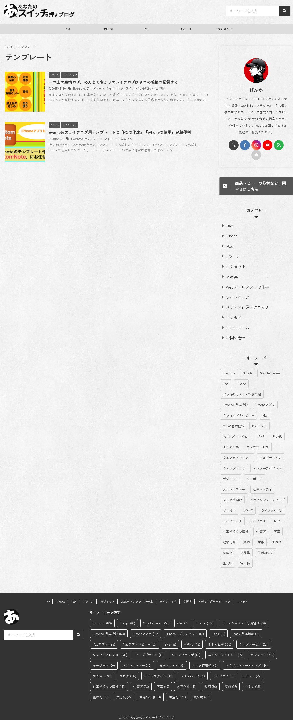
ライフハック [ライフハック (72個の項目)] (232, 516)
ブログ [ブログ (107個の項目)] (248, 506)
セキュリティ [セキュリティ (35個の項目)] (262, 485)
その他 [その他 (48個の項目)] (277, 432)
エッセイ (231, 313)
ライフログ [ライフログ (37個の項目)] (258, 516)
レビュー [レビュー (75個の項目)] (280, 516)
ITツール (186, 28)
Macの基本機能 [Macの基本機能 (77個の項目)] (233, 421)
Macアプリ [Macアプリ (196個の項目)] (259, 421)
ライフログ (141, 88)
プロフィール (234, 323)
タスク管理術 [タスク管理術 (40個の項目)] (232, 495)
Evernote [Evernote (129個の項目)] (229, 368)
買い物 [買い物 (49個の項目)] (245, 558)
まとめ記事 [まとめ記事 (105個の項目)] (231, 442)
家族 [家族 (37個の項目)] (261, 537)
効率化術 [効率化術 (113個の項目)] (229, 537)
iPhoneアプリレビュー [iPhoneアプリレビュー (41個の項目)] (238, 411)
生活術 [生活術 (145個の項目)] (227, 558)
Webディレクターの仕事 (242, 284)
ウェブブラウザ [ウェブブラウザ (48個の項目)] (234, 463)
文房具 (230, 274)
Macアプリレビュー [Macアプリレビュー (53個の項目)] (237, 432)
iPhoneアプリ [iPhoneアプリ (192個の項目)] (265, 400)
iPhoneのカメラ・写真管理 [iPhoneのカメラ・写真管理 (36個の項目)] (242, 390)
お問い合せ (233, 333)
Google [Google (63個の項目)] (247, 368)
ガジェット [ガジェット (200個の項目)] (231, 474)
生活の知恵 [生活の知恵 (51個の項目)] (266, 548)
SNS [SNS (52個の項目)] (261, 432)
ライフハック (124, 88)
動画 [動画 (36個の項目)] (246, 537)
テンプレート (104, 88)
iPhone (108, 28)
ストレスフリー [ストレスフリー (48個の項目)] (234, 485)
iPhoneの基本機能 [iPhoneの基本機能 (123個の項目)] (235, 400)
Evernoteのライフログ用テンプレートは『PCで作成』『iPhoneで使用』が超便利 (129, 141)
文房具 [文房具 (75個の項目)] (245, 548)
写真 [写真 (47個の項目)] (277, 527)
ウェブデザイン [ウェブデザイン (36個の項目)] (270, 453)
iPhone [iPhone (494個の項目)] (241, 379)
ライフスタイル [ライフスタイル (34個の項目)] (272, 506)
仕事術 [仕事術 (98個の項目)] (261, 527)
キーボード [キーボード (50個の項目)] (255, 474)
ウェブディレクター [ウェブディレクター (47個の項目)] (237, 453)
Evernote (88, 88)
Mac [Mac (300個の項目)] (265, 411)
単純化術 (156, 88)
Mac (68, 28)
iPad (146, 28)
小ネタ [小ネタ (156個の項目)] (276, 537)
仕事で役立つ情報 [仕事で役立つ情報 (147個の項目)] (235, 527)
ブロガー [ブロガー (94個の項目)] (229, 506)
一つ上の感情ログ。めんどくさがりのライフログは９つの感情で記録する (122, 82)
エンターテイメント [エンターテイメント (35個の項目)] (267, 463)
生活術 (168, 88)
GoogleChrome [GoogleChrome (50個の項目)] (270, 368)
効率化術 (135, 148)
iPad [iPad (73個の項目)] (226, 379)
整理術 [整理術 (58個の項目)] (227, 548)
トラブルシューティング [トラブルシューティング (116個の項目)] (267, 495)
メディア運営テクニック (242, 304)
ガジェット (225, 28)
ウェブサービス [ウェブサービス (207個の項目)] (258, 442)
